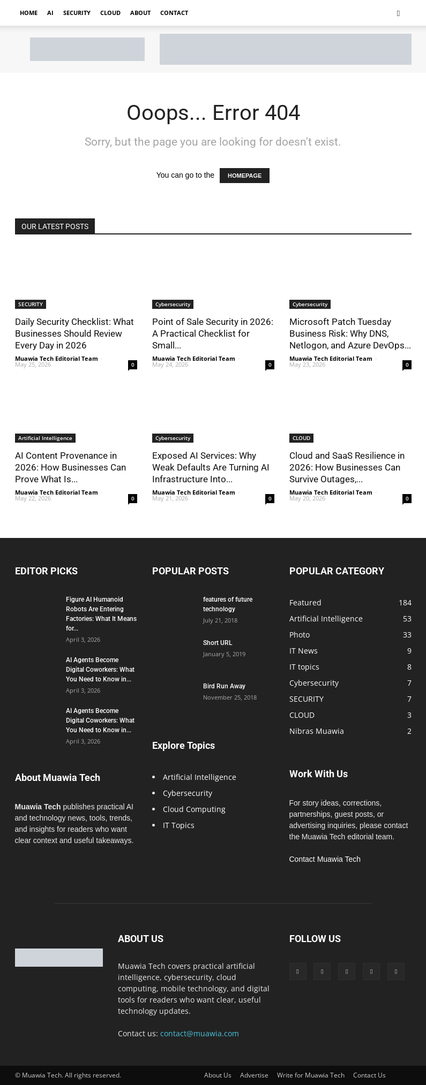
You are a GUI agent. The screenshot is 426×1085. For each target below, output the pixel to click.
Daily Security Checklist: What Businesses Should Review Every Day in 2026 (74, 333)
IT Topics (179, 825)
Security (77, 13)
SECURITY (30, 304)
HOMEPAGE (244, 175)
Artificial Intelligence (45, 438)
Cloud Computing (194, 809)
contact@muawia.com (199, 1033)
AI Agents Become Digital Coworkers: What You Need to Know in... (100, 669)
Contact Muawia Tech (325, 859)
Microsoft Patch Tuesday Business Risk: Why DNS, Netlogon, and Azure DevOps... (350, 333)
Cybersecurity (172, 304)
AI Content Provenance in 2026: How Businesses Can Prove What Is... (70, 467)
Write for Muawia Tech (311, 1075)
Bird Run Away (224, 686)
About (140, 13)
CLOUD (301, 438)
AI (50, 13)
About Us (217, 1075)
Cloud (110, 13)
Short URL (217, 643)
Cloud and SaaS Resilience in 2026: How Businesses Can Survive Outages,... (347, 467)
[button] (399, 13)
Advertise (254, 1075)
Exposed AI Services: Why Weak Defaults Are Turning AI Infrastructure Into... (211, 467)
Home (29, 13)
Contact (174, 13)
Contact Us (369, 1075)
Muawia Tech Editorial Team (56, 358)
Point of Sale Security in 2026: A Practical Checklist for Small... (212, 333)
